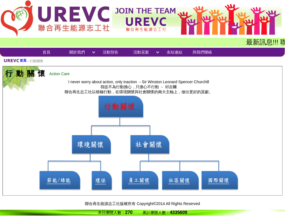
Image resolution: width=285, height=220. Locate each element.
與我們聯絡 (202, 52)
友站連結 (174, 52)
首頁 (46, 52)
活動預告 (110, 52)
